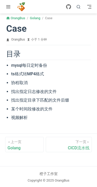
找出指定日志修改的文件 (34, 91)
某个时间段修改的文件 (32, 108)
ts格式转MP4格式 (27, 73)
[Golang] (24, 144)
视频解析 (19, 117)
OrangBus (18, 39)
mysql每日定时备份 (29, 65)
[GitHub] (68, 7)
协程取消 (19, 82)
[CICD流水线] (69, 144)
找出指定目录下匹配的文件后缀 (40, 100)
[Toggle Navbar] (89, 6)
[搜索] (79, 7)
